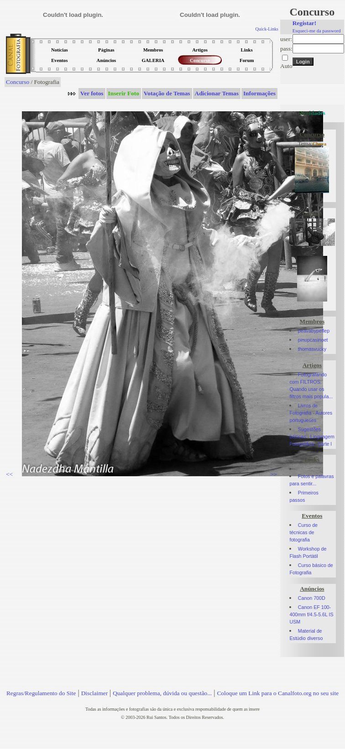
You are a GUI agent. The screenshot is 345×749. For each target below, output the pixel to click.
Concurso (17, 81)
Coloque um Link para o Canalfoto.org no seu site (278, 693)
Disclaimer (94, 693)
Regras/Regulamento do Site (41, 693)
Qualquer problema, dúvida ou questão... (162, 693)
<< (9, 474)
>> (273, 474)
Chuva (319, 143)
